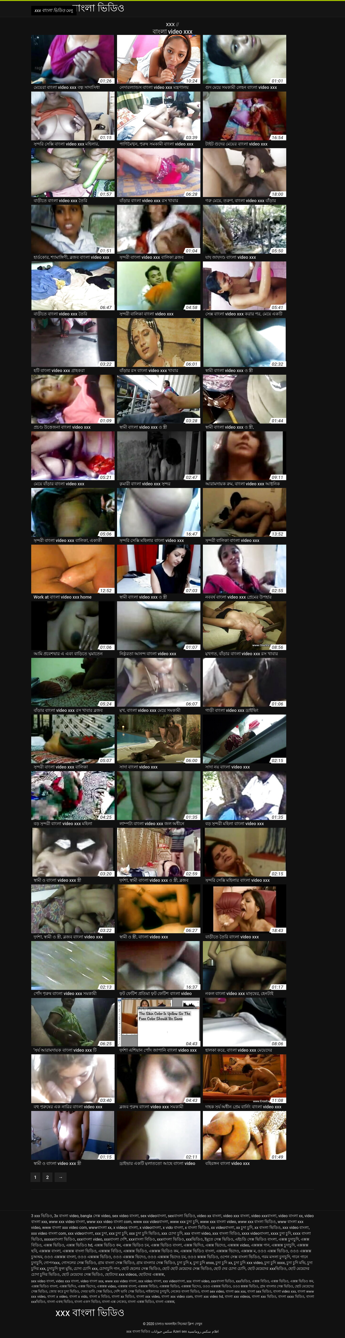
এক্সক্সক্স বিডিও (109, 1251)
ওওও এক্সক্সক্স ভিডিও (94, 1257)
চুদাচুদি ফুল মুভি (59, 1268)
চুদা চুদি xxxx (274, 1263)
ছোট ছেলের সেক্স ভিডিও (140, 1268)
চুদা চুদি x (184, 1263)
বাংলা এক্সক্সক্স (165, 1302)
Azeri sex (180, 1332)
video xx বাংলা (209, 1216)
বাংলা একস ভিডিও (87, 1302)
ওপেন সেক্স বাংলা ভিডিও (240, 1257)
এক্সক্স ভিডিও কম (107, 1245)
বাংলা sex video (212, 1292)
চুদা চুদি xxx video (248, 1263)
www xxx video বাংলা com (109, 1222)
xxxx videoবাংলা (255, 1233)
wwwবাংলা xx (100, 1227)
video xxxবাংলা (263, 1216)
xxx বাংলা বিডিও (226, 1233)
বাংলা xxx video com (177, 1297)
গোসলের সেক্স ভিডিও (78, 1263)
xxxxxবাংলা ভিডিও (59, 1239)
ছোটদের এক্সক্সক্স (151, 1274)
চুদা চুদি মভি (296, 1263)
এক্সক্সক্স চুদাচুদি (283, 1245)
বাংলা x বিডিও (99, 1297)
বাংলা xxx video (148, 1297)
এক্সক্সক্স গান (260, 1245)
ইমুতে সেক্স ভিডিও (219, 1239)
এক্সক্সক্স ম (248, 1251)
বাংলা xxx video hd (209, 1297)
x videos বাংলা (125, 1227)
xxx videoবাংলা (80, 1233)
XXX (171, 24)
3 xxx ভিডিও (41, 1216)
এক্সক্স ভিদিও (194, 1245)
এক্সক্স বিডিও (260, 1281)
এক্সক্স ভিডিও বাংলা (166, 1245)
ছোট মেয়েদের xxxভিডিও (267, 1268)
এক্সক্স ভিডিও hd (79, 1245)
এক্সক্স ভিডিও (53, 1245)
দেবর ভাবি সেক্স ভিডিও (96, 1292)
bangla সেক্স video (95, 1216)
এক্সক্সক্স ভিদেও (227, 1251)
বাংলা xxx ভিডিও (264, 1297)
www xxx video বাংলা (67, 1222)
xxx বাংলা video (197, 1233)
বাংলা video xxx (284, 1292)
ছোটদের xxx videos (121, 1274)
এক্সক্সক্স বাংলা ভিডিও (79, 1251)
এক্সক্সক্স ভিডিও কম (163, 1251)
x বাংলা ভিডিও (197, 1227)
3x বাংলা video (66, 1216)
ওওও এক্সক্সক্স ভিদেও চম (167, 1257)
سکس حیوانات (161, 1332)
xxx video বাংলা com (48, 1233)
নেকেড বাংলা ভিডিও (185, 1292)
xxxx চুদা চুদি (281, 1233)
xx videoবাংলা (222, 1227)
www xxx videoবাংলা (150, 1222)
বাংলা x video (57, 1297)
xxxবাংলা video (89, 1239)
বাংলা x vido (78, 1297)
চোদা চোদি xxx (86, 1268)
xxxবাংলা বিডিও (142, 1239)
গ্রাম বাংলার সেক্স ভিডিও (155, 1263)
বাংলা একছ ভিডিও (60, 1302)
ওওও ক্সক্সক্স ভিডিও (202, 1257)
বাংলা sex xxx (236, 1292)
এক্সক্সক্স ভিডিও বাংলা (197, 1251)
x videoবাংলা (150, 1227)
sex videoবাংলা (153, 1216)
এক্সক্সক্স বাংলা (50, 1251)
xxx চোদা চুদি (172, 1233)
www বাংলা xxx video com (64, 1227)
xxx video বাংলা (295, 1227)
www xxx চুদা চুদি (184, 1222)
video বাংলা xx (290, 1216)
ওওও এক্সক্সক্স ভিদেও (129, 1257)
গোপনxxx (52, 1263)
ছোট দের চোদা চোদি (230, 1268)
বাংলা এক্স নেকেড (114, 1302)
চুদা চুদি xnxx (203, 1263)
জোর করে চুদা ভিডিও (64, 1292)
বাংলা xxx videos (237, 1297)
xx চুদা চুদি (244, 1227)
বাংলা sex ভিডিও (259, 1292)
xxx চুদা (101, 1233)
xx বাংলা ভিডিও (267, 1227)
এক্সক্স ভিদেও (215, 1245)
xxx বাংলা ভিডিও (138, 1332)
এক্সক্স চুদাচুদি (288, 1239)
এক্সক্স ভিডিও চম (136, 1245)
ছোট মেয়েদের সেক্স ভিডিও (82, 1274)
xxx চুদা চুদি (118, 1233)
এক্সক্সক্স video (238, 1245)
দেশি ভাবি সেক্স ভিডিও (129, 1292)
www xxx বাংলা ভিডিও (257, 1222)
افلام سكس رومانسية (203, 1332)
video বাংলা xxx (91, 1281)
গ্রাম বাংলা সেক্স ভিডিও (116, 1263)
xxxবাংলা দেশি (115, 1239)
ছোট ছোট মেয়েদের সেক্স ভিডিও (187, 1268)
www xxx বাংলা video (218, 1222)
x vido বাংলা (173, 1227)
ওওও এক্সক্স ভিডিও (272, 1251)
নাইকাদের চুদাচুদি (157, 1292)
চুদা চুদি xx (224, 1263)
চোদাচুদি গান (109, 1268)
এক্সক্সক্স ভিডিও (135, 1251)
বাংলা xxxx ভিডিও (291, 1297)
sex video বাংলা (125, 1216)
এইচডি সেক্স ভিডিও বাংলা (256, 1239)
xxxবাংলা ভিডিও (170, 1239)
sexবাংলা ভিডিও (181, 1216)
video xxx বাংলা (236, 1216)
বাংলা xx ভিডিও (123, 1297)
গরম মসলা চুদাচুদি (276, 1257)
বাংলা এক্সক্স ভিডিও (141, 1302)
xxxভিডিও (194, 1239)
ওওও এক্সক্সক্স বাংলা (60, 1257)
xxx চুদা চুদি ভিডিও (144, 1233)
